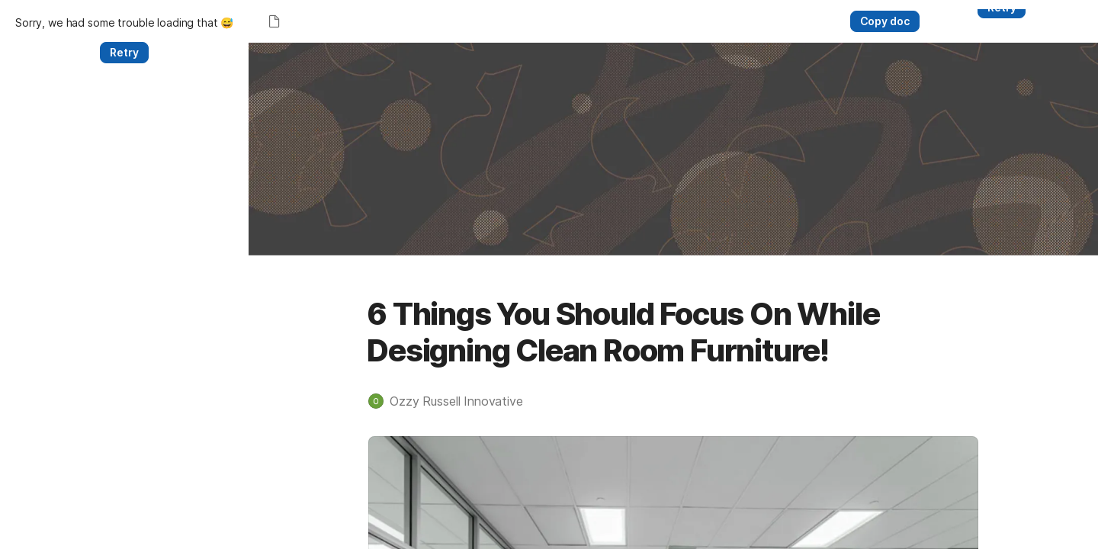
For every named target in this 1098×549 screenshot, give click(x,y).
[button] (328, 463)
